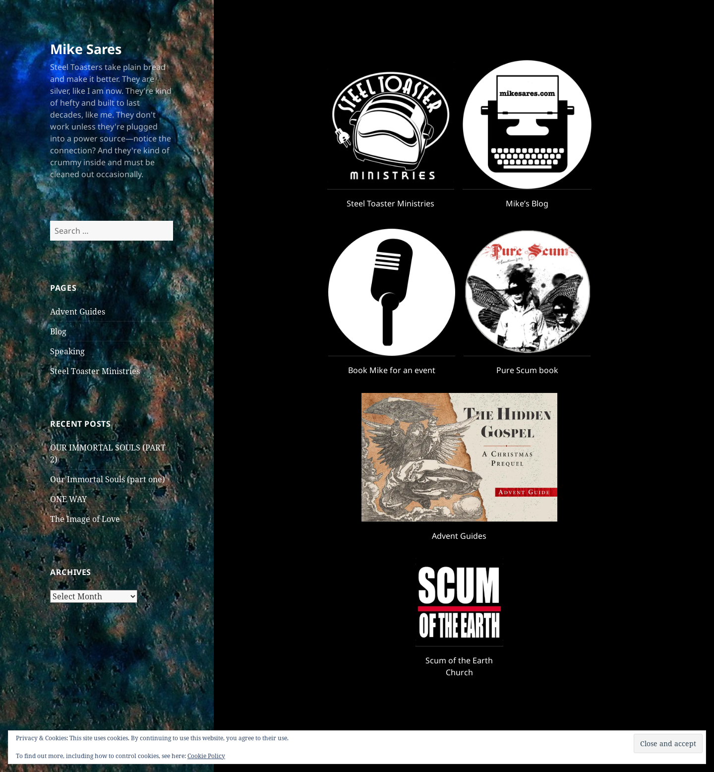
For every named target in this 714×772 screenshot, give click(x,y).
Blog (58, 331)
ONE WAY (68, 499)
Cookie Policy (206, 756)
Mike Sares (85, 49)
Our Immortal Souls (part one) (107, 479)
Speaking (67, 351)
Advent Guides (77, 311)
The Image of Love (85, 519)
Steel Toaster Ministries (95, 371)
